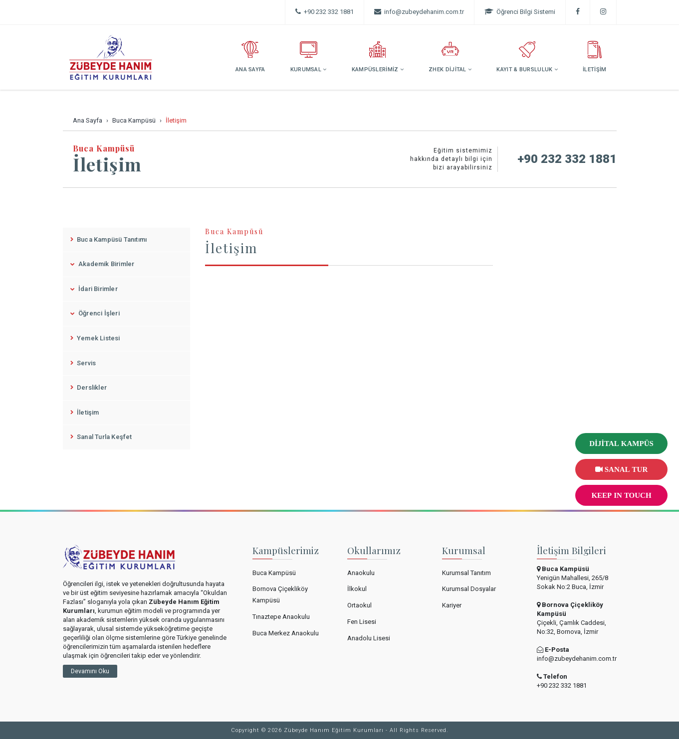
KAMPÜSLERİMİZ (378, 57)
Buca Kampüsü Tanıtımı (108, 239)
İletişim (84, 412)
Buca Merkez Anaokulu (285, 633)
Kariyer (451, 605)
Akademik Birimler (102, 264)
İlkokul (357, 588)
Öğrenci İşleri (95, 313)
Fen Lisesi (361, 621)
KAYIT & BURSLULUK (527, 57)
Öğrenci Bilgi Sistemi (519, 11)
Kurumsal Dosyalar (469, 588)
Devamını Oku (90, 671)
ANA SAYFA (250, 57)
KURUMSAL (308, 57)
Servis (83, 363)
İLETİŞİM (594, 57)
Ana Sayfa (87, 120)
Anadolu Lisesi (368, 638)
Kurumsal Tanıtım (466, 573)
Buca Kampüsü (134, 120)
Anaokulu (361, 573)
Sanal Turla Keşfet (101, 437)
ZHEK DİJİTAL (450, 57)
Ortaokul (359, 605)
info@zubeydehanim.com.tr (577, 658)
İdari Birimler (94, 289)
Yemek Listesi (95, 338)
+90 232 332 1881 (324, 11)
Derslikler (88, 387)
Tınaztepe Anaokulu (281, 616)
